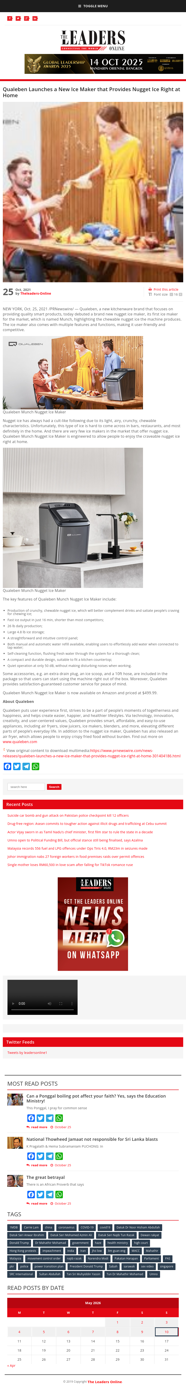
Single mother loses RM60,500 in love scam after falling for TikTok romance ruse (70, 870)
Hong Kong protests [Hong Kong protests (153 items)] (23, 1255)
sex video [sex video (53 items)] (149, 1271)
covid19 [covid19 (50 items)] (106, 1232)
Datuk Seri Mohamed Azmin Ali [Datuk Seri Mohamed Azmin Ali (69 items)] (71, 1240)
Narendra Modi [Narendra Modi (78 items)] (99, 1263)
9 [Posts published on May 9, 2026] (142, 1335)
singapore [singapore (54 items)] (168, 1271)
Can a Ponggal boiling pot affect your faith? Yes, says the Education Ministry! (96, 1103)
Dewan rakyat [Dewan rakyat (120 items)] (150, 1240)
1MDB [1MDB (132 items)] (14, 1232)
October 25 (60, 1132)
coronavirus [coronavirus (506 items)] (67, 1232)
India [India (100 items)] (71, 1255)
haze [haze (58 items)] (99, 1248)
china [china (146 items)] (49, 1232)
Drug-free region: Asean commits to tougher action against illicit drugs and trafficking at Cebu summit (87, 829)
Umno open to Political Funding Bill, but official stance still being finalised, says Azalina (75, 845)
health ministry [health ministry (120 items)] (118, 1248)
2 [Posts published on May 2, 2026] (142, 1326)
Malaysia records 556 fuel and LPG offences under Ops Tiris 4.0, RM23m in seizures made (77, 853)
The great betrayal (45, 1182)
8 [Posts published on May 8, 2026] (117, 1335)
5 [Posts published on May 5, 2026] (44, 1335)
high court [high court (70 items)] (142, 1248)
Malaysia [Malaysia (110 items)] (15, 1263)
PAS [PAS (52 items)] (169, 1263)
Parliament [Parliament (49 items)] (152, 1263)
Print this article (163, 289)
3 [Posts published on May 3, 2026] (167, 1326)
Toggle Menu (93, 6)
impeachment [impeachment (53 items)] (52, 1255)
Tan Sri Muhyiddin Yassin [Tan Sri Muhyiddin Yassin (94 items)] (84, 1279)
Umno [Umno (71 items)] (154, 1279)
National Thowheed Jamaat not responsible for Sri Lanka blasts (92, 1144)
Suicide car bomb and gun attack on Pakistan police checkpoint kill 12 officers (68, 820)
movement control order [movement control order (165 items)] (44, 1263)
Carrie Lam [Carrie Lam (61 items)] (31, 1232)
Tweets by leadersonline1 (27, 1057)
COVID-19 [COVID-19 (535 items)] (88, 1232)
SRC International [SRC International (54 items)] (21, 1279)
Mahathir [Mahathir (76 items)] (153, 1255)
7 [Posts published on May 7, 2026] (93, 1335)
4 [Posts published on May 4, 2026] (19, 1335)
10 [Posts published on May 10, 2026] (166, 1335)
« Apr (11, 1368)
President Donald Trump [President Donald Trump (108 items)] (87, 1271)
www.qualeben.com (20, 741)
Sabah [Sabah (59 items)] (114, 1271)
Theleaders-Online (35, 293)
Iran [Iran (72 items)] (83, 1255)
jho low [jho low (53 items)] (98, 1255)
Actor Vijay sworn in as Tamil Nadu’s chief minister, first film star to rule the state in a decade (80, 837)
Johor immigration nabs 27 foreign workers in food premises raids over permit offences (75, 861)
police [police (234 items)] (25, 1271)
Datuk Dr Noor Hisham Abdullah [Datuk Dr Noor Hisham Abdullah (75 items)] (139, 1232)
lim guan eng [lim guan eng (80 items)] (117, 1255)
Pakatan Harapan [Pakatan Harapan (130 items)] (127, 1263)
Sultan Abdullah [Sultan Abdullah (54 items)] (50, 1279)
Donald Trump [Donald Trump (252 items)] (19, 1248)
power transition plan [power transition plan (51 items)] (49, 1271)
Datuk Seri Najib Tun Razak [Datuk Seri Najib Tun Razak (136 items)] (117, 1240)
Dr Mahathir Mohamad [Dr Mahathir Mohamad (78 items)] (51, 1248)
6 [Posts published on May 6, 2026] (68, 1335)
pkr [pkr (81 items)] (12, 1271)
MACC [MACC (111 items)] (137, 1255)
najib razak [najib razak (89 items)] (75, 1263)
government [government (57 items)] (81, 1248)
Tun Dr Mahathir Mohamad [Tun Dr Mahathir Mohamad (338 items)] (125, 1279)
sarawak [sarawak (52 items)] (130, 1271)
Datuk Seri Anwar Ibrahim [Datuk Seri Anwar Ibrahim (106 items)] (27, 1240)
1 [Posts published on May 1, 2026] (117, 1326)
